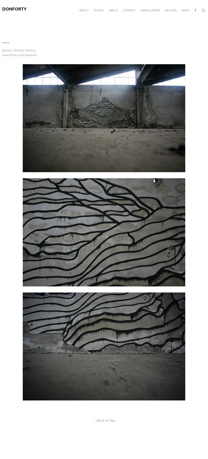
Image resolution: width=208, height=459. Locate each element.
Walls (113, 10)
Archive (171, 10)
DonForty (14, 9)
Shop (185, 10)
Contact (129, 10)
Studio (99, 10)
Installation (150, 10)
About (84, 10)
